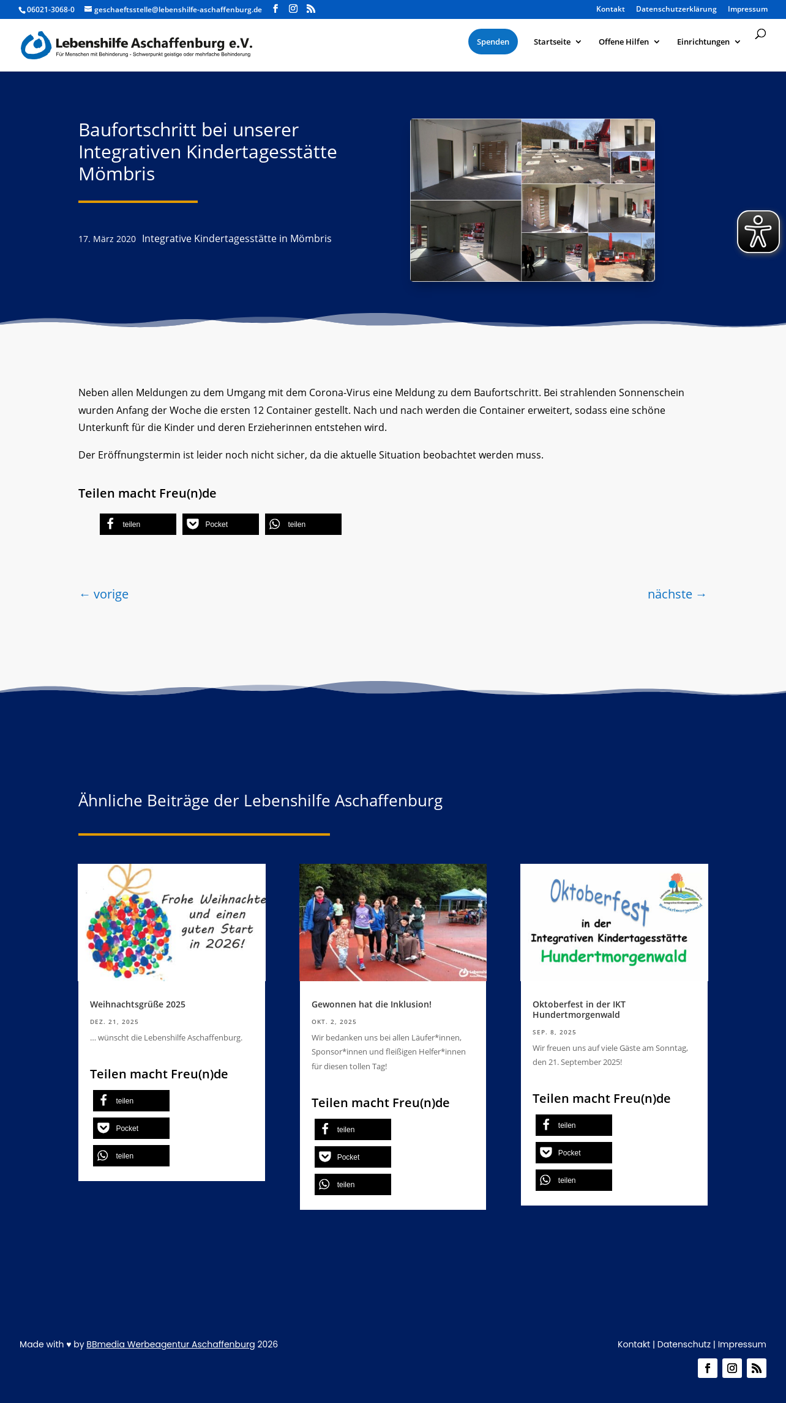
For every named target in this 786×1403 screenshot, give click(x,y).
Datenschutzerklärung (676, 10)
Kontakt (610, 10)
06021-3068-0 (51, 9)
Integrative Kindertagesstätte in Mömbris (237, 238)
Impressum (748, 10)
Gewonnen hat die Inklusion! (372, 1004)
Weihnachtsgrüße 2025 (137, 1004)
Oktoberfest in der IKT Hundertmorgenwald (579, 1009)
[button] (138, 524)
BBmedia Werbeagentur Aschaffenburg (170, 1344)
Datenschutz (684, 1344)
